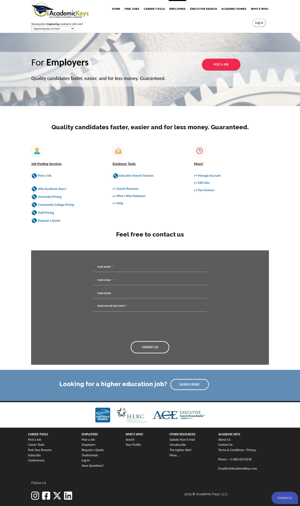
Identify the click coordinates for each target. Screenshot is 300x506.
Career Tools (36, 445)
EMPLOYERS (177, 8)
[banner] (60, 9)
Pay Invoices (204, 190)
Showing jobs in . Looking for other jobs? (57, 24)
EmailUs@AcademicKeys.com (237, 468)
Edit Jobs (202, 183)
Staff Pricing (42, 213)
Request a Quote (45, 220)
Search (130, 439)
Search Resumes (125, 189)
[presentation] (134, 328)
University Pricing (46, 197)
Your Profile (133, 445)
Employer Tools (124, 164)
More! (198, 164)
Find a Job (34, 439)
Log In (86, 460)
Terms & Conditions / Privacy (237, 450)
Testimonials (90, 455)
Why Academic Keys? (48, 189)
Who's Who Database (129, 196)
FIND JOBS (132, 8)
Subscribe (34, 455)
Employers (89, 445)
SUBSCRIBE (190, 384)
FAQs (118, 203)
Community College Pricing (52, 205)
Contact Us (225, 445)
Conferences (36, 460)
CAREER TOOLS (154, 8)
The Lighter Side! (181, 450)
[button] (285, 498)
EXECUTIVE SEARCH (203, 8)
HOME (116, 8)
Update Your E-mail (182, 439)
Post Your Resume (40, 450)
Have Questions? (93, 466)
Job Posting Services (46, 164)
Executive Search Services (133, 175)
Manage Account (207, 175)
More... (174, 455)
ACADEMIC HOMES (233, 8)
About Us (224, 439)
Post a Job (41, 175)
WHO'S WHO (259, 8)
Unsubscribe (178, 445)
